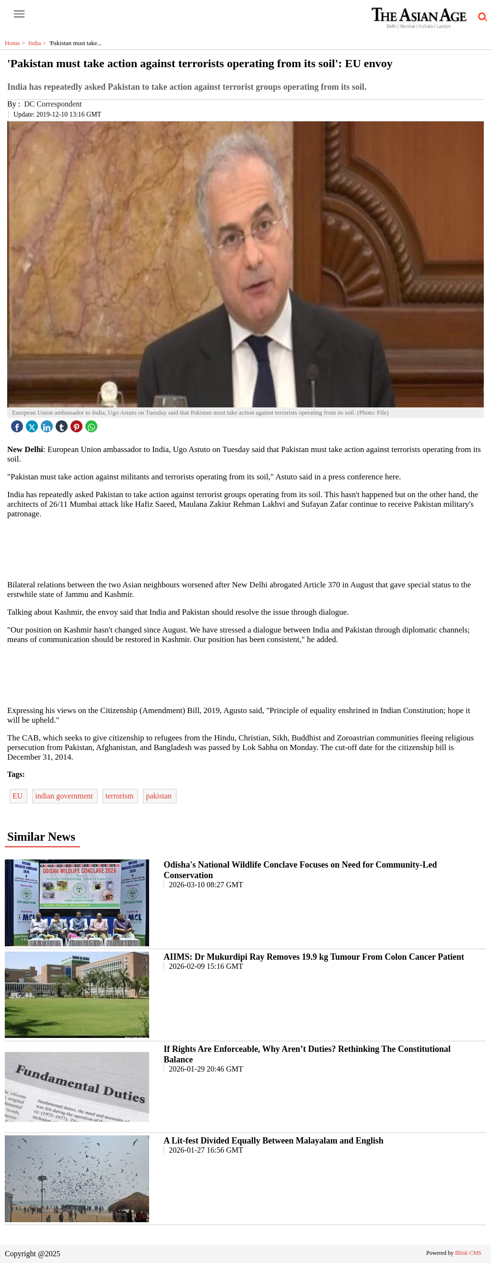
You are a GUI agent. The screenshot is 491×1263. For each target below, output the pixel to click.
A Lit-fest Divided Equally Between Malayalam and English (274, 1140)
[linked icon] (48, 424)
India (38, 43)
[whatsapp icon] (92, 424)
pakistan (159, 796)
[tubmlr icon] (63, 424)
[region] (245, 548)
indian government (64, 796)
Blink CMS (468, 1253)
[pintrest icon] (77, 424)
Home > (16, 43)
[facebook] (18, 424)
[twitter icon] (33, 424)
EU (18, 796)
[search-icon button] (481, 17)
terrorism (120, 796)
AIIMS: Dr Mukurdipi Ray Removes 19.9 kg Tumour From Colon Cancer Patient (314, 957)
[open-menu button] (19, 14)
